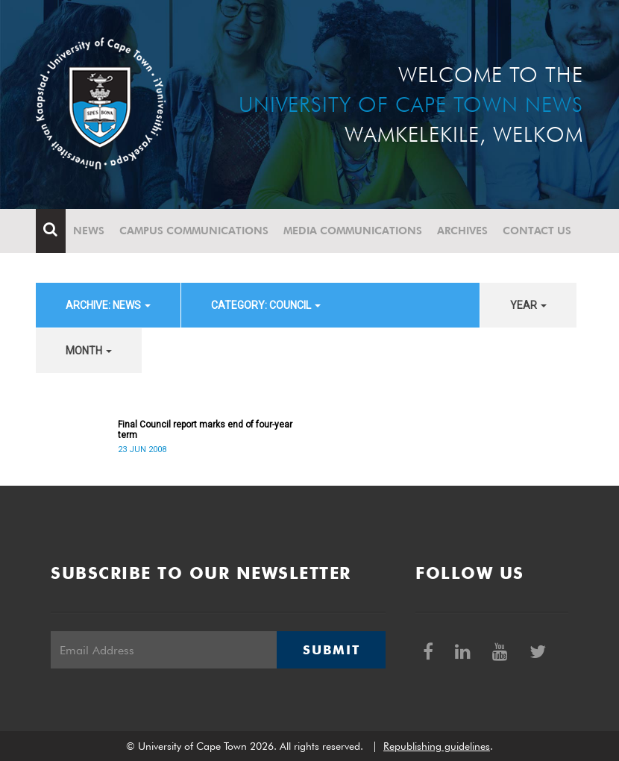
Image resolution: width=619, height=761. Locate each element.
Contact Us (537, 231)
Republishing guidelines (436, 746)
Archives (462, 231)
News (88, 231)
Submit (331, 649)
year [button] (528, 305)
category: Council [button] (266, 305)
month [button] (89, 351)
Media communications (352, 231)
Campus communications (193, 231)
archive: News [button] (108, 305)
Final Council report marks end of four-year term (205, 429)
